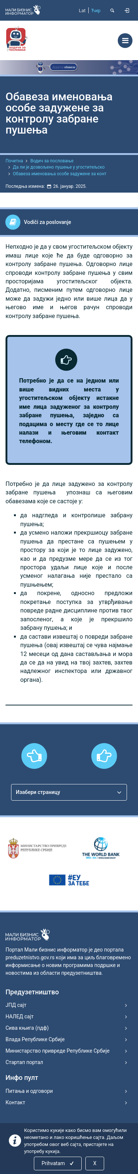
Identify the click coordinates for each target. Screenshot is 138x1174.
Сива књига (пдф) (27, 1028)
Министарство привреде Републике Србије (58, 1051)
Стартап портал (24, 1062)
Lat (82, 10)
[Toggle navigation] (125, 40)
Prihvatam (58, 1163)
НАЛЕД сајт (19, 1016)
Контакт (15, 1102)
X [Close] (94, 1163)
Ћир (95, 10)
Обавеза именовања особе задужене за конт (59, 173)
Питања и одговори (29, 1091)
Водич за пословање (51, 160)
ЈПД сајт (16, 1005)
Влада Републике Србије (35, 1039)
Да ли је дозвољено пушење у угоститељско (59, 167)
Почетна (14, 160)
